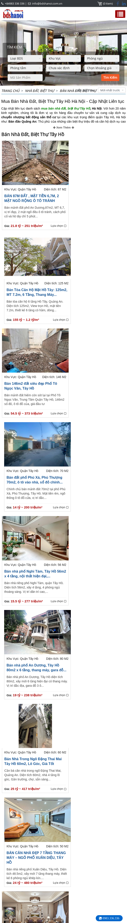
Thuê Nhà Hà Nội (20, 918)
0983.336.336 (110, 918)
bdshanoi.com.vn (85, 906)
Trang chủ (10, 90)
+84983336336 (34, 893)
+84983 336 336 (14, 3)
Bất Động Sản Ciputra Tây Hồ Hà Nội (97, 881)
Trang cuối (88, 860)
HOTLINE (10, 879)
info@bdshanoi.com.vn (47, 3)
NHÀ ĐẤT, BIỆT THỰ (39, 90)
